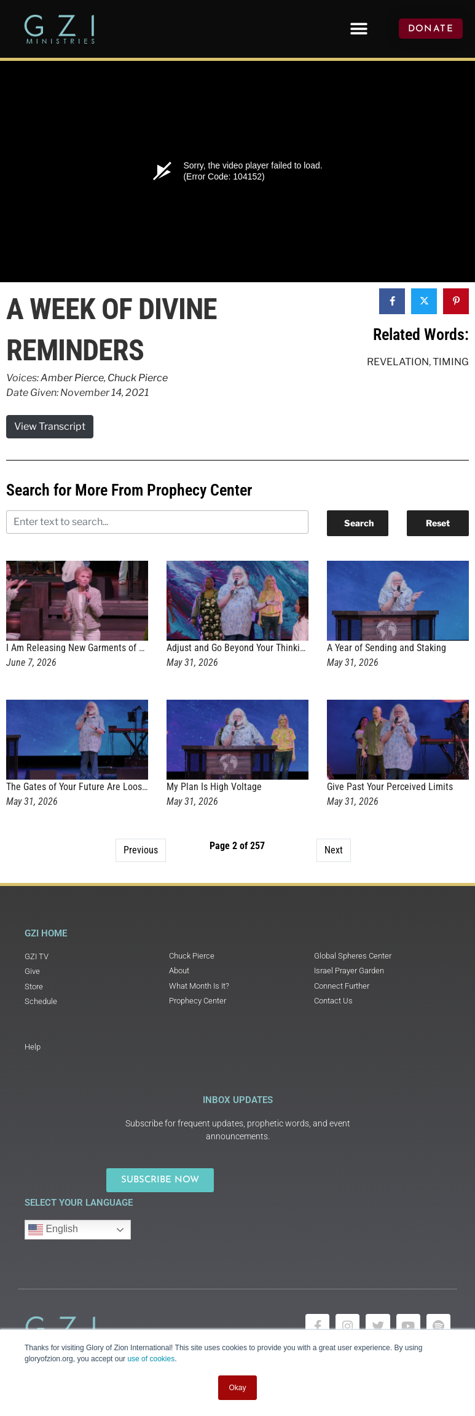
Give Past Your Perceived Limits (390, 787)
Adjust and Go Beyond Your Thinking (238, 648)
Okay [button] (237, 1387)
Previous (141, 850)
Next (333, 850)
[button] (358, 28)
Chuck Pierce (138, 378)
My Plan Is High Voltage (214, 787)
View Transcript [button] (49, 426)
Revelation (398, 362)
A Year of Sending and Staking (386, 648)
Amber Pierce (72, 378)
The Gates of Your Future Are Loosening (85, 787)
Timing (451, 362)
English (53, 1229)
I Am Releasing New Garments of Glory (82, 648)
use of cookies (151, 1359)
